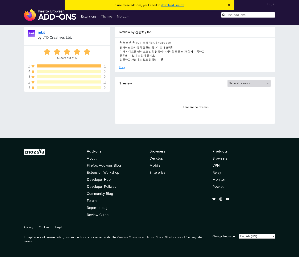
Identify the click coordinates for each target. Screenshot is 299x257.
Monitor (218, 179)
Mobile (155, 165)
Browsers (219, 158)
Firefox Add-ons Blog (104, 165)
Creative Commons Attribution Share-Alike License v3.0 (152, 237)
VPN (216, 165)
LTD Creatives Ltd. (57, 37)
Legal (58, 227)
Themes (106, 16)
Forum (92, 201)
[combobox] (248, 15)
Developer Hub (99, 179)
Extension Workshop (103, 172)
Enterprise (157, 172)
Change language (223, 236)
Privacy (28, 227)
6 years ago (163, 42)
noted (59, 237)
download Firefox (172, 5)
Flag (122, 67)
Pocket (218, 187)
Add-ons (94, 151)
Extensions (88, 16)
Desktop (156, 158)
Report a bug (97, 208)
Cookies (44, 227)
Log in (271, 4)
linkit (41, 32)
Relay (216, 172)
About (92, 158)
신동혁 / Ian (147, 42)
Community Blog (100, 194)
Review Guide (98, 215)
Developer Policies (101, 187)
